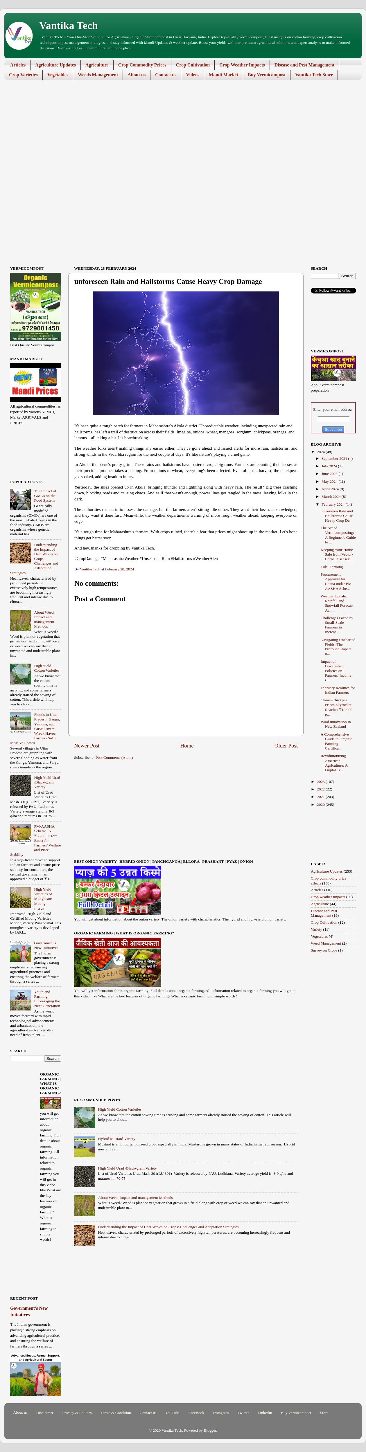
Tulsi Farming (332, 567)
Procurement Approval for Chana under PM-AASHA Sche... (337, 581)
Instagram (221, 1412)
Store (324, 1412)
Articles (18, 64)
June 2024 (330, 473)
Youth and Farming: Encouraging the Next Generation (47, 999)
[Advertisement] (178, 129)
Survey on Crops (324, 950)
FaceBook (196, 1412)
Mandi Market (223, 74)
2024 (321, 452)
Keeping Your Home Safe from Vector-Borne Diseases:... (337, 554)
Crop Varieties (23, 74)
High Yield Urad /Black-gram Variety (127, 1168)
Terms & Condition (116, 1412)
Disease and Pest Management (304, 64)
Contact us (165, 74)
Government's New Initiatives (46, 945)
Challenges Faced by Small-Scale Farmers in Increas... (337, 625)
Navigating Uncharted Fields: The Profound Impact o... (338, 646)
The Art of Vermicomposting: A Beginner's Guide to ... (338, 535)
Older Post (286, 746)
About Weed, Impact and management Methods (135, 1197)
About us (137, 74)
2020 (321, 804)
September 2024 (335, 458)
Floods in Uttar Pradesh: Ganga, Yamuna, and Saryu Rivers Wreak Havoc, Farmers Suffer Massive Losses (35, 728)
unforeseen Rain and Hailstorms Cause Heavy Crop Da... (337, 516)
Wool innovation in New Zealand (336, 724)
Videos (192, 74)
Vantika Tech (68, 25)
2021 (321, 797)
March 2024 (332, 496)
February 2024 (333, 504)
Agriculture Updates (55, 64)
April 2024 (331, 489)
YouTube (172, 1412)
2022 (321, 789)
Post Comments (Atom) (114, 757)
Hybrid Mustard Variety (116, 1138)
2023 (321, 781)
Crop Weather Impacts (242, 64)
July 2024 (330, 466)
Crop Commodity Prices (142, 64)
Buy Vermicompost (267, 74)
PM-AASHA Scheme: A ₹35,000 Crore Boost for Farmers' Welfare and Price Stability (35, 840)
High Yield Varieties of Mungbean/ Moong (43, 896)
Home (187, 746)
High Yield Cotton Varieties (119, 1109)
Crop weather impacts (328, 897)
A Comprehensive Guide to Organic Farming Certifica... (336, 741)
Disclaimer (44, 1412)
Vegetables (57, 74)
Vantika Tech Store (314, 74)
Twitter (243, 1412)
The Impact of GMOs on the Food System (45, 495)
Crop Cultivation (193, 64)
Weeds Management (98, 74)
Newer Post (87, 746)
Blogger (210, 1430)
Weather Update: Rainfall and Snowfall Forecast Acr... (337, 603)
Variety (316, 929)
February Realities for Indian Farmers (338, 690)
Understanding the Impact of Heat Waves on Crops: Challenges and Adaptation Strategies (168, 1227)
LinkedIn (265, 1412)
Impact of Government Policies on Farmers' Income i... (336, 670)
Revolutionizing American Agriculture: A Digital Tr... (334, 763)
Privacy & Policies (77, 1412)
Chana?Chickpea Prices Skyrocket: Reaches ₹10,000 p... (337, 707)
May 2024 (330, 481)
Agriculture (97, 64)
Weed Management (326, 943)
